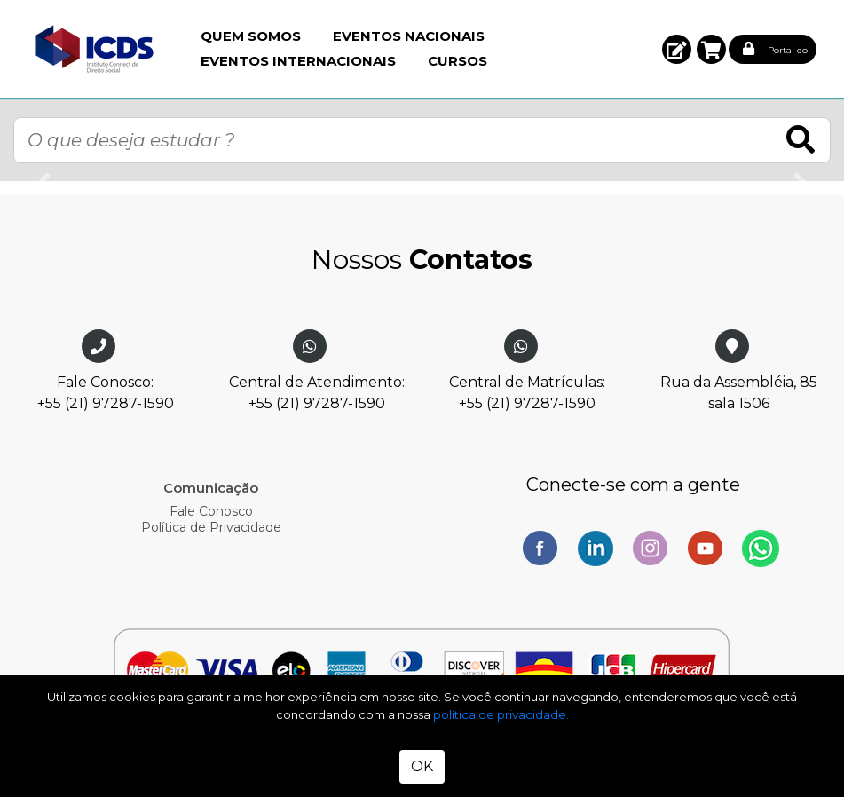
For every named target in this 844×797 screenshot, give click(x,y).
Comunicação (210, 487)
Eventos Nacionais (409, 36)
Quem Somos (251, 36)
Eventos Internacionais (298, 60)
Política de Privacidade (211, 527)
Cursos (457, 60)
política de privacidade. (501, 714)
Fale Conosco (211, 511)
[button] (676, 49)
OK (422, 766)
